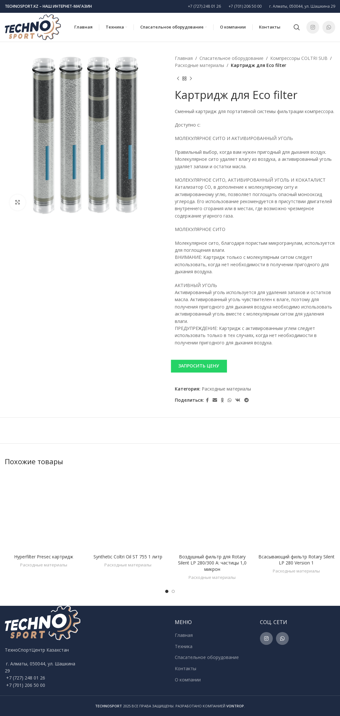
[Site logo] (33, 27)
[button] (255, 366)
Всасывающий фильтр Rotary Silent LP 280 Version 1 (296, 560)
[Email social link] (215, 400)
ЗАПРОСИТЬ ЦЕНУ (198, 366)
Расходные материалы (199, 65)
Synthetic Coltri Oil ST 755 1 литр (127, 557)
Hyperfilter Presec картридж (43, 557)
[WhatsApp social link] (328, 27)
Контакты (185, 668)
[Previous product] (178, 79)
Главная (184, 58)
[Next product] (191, 79)
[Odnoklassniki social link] (222, 400)
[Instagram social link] (312, 27)
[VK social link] (237, 400)
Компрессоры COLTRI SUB (299, 58)
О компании (188, 680)
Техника (183, 646)
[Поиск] (296, 27)
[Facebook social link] (207, 400)
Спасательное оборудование (231, 58)
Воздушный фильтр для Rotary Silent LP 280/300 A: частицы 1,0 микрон (212, 563)
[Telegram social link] (246, 400)
